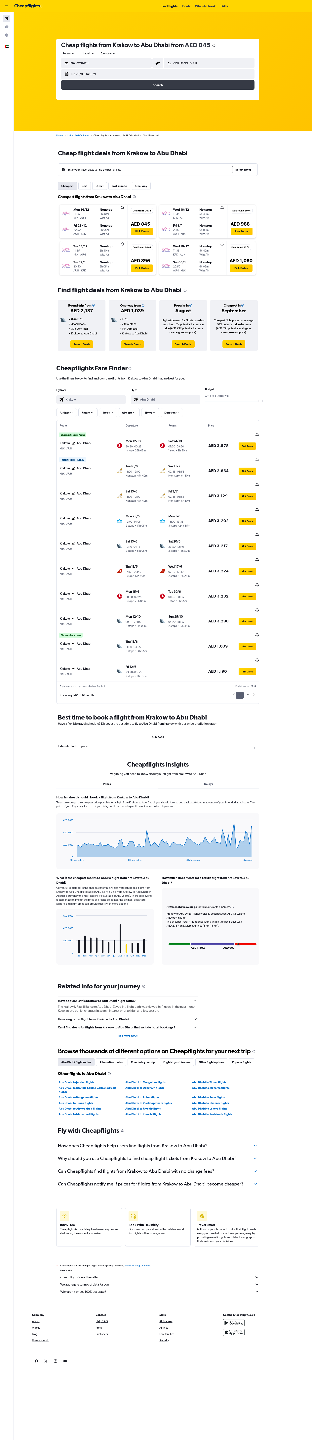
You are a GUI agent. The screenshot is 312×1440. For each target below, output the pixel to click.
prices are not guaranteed (142, 1230)
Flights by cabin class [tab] (182, 1027)
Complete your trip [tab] (148, 1027)
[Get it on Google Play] (244, 1288)
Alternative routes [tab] (116, 1027)
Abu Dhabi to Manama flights (215, 1053)
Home (64, 135)
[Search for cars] (7, 27)
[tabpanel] (162, 849)
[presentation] (219, 45)
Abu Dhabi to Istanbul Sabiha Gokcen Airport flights (92, 1055)
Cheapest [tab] (72, 186)
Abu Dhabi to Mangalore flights (150, 1047)
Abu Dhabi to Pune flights (213, 1062)
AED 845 (203, 45)
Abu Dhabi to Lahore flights (214, 1073)
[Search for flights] (7, 18)
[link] (86, 344)
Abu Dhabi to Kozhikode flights (217, 1079)
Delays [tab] (213, 749)
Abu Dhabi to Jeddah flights (81, 1047)
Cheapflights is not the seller (164, 1242)
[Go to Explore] (7, 35)
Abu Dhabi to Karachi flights (148, 1079)
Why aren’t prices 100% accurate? (164, 1256)
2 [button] (253, 660)
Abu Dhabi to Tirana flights (214, 1047)
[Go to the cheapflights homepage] (29, 6)
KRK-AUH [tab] (163, 702)
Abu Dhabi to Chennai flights (215, 1068)
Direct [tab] (105, 186)
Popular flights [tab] (246, 1027)
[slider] (265, 401)
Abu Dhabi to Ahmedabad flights (85, 1073)
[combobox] (74, 53)
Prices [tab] (112, 749)
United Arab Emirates (83, 135)
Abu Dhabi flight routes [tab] (81, 1027)
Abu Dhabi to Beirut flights (147, 1062)
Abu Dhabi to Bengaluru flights (83, 1062)
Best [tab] (90, 186)
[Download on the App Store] (244, 1297)
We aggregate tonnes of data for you (164, 1249)
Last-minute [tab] (124, 186)
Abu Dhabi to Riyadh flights (148, 1073)
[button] (6, 6)
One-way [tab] (146, 186)
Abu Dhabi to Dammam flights (149, 1053)
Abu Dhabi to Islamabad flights (84, 1079)
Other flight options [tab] (216, 1027)
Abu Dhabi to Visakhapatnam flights (153, 1068)
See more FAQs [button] (132, 1000)
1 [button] (245, 660)
